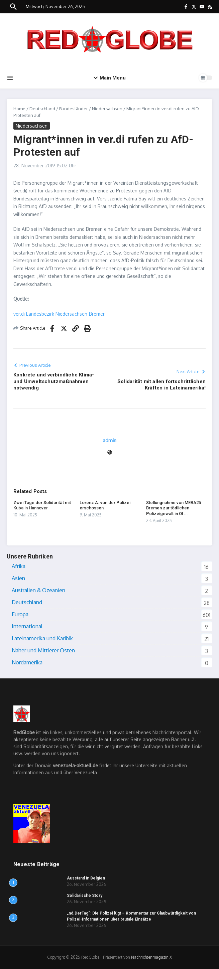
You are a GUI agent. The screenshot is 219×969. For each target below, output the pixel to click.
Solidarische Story (84, 895)
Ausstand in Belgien (86, 878)
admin (109, 440)
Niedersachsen (107, 108)
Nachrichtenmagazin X (151, 957)
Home (19, 108)
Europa (20, 614)
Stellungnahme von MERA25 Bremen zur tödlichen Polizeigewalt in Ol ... (173, 508)
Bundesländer (73, 108)
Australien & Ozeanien (38, 590)
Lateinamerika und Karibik (42, 638)
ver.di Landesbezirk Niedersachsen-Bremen (59, 314)
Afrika (18, 566)
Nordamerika (27, 662)
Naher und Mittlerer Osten (43, 650)
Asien (18, 578)
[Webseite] (109, 453)
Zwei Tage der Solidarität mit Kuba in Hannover (42, 505)
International (27, 626)
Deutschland (42, 108)
